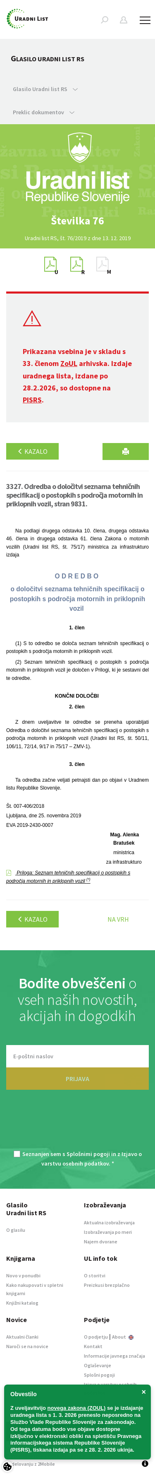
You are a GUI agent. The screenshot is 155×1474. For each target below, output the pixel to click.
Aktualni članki (22, 1337)
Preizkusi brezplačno (107, 1285)
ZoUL (68, 363)
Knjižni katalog (22, 1303)
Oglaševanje (97, 1365)
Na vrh (118, 919)
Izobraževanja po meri (108, 1232)
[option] (77, 220)
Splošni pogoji (99, 1375)
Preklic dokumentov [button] (43, 112)
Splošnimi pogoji (88, 1154)
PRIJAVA (77, 1078)
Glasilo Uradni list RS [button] (45, 89)
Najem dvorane (100, 1241)
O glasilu (15, 1230)
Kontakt (93, 1346)
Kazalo (32, 451)
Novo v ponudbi (23, 1275)
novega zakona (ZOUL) (77, 1408)
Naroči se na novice (27, 1346)
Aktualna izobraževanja (109, 1222)
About (123, 1337)
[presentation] (78, 1125)
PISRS (32, 400)
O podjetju (96, 1337)
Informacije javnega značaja (114, 1356)
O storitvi (94, 1275)
